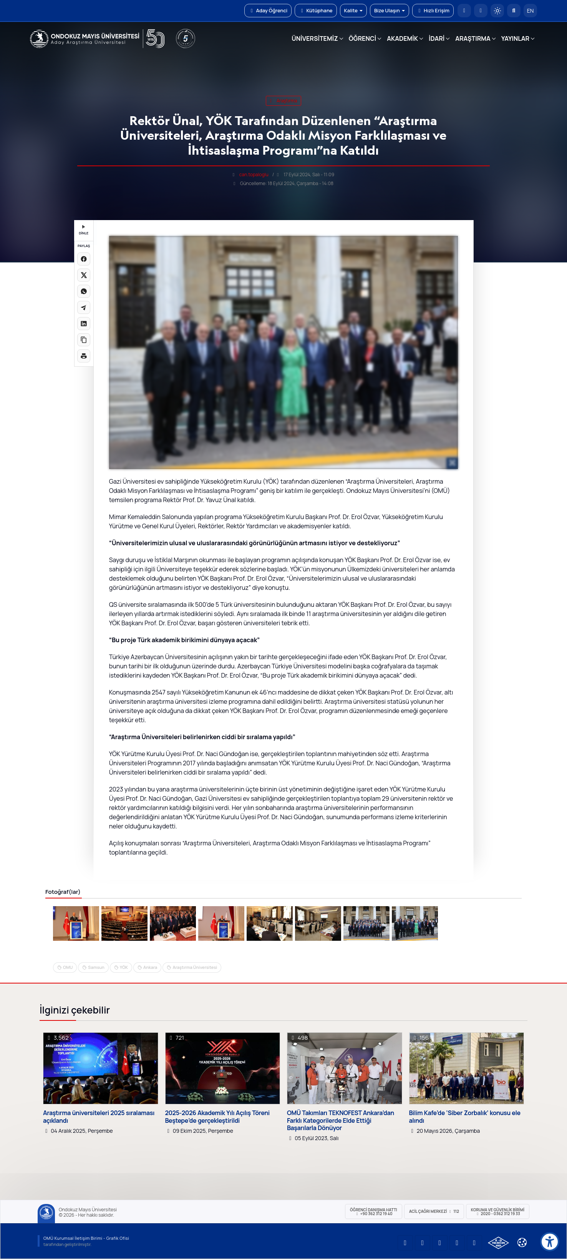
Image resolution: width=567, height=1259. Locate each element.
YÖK (124, 967)
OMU (68, 967)
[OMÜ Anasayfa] (464, 10)
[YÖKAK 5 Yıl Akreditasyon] (185, 38)
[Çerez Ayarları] (522, 1242)
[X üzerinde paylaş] (83, 275)
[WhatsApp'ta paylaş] (83, 291)
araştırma (283, 100)
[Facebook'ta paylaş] (83, 258)
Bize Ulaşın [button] (389, 10)
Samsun (96, 967)
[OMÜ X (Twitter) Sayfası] (457, 1243)
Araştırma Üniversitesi (194, 967)
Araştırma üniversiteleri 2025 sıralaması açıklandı (98, 1116)
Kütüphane (315, 10)
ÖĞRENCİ (362, 38)
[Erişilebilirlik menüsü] (549, 1241)
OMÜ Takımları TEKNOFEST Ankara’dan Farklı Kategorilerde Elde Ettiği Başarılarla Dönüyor (340, 1120)
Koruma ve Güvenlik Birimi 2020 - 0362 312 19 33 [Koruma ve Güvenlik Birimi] (497, 1211)
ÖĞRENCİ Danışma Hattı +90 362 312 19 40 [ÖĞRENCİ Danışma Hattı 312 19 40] (373, 1211)
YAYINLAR (515, 38)
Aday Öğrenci (268, 10)
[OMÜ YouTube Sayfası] (405, 1243)
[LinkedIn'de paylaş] (83, 323)
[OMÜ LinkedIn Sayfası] (422, 1243)
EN (530, 10)
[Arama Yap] (514, 10)
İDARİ (436, 38)
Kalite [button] (353, 10)
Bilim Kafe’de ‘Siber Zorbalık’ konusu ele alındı (465, 1116)
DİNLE (83, 230)
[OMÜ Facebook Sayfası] (474, 1243)
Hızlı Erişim (432, 10)
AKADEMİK (402, 38)
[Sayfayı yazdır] (83, 355)
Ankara (150, 967)
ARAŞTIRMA (472, 38)
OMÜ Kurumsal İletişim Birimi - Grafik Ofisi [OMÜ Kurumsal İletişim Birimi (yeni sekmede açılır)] (86, 1238)
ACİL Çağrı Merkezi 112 (434, 1211)
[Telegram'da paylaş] (83, 307)
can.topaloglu (254, 174)
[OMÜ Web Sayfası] (97, 38)
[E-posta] (480, 10)
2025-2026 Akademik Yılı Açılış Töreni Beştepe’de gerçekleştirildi (217, 1116)
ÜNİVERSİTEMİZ (315, 38)
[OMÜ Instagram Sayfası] (440, 1243)
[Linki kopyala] (83, 339)
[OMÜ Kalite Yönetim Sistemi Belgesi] (498, 1243)
